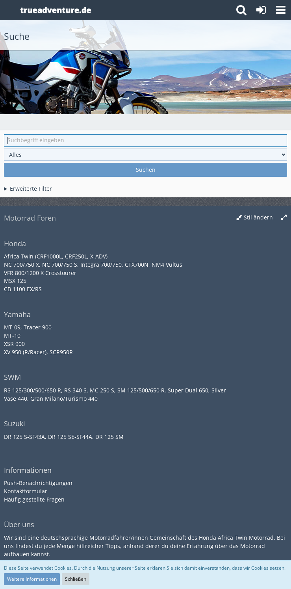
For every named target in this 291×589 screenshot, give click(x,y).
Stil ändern (258, 217)
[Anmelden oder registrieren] (261, 10)
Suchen (146, 169)
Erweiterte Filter (31, 188)
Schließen (75, 579)
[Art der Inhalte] (145, 155)
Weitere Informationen (32, 579)
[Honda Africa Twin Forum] (123, 10)
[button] (281, 10)
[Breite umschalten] (284, 218)
